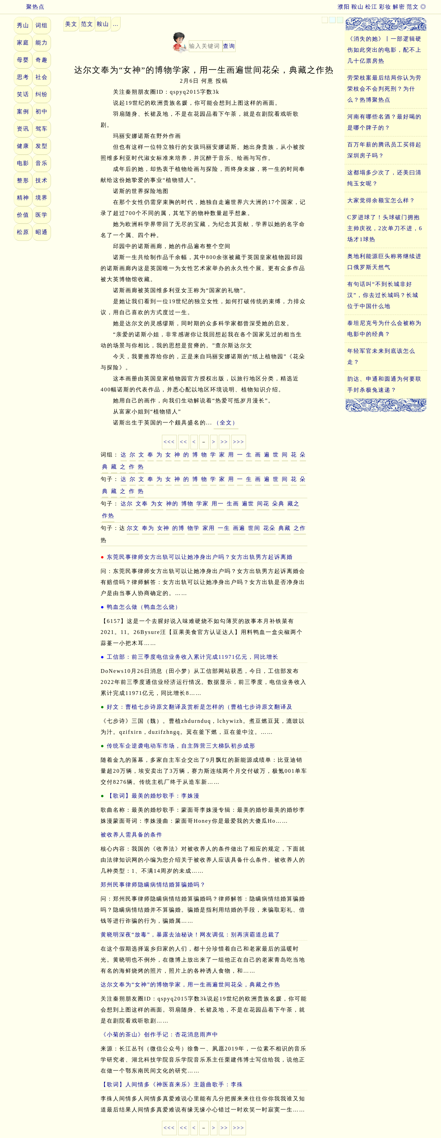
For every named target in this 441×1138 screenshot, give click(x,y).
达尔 (127, 503)
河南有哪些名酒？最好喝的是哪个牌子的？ (384, 122)
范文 (413, 7)
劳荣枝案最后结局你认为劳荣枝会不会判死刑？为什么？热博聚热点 (384, 89)
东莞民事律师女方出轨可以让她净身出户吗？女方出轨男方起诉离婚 (200, 557)
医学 (41, 215)
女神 (163, 528)
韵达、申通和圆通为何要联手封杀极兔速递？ (384, 384)
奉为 (148, 528)
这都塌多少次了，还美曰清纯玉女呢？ (384, 178)
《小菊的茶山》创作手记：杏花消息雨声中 (159, 1034)
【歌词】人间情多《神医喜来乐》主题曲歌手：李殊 (172, 1084)
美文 (71, 24)
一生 (224, 528)
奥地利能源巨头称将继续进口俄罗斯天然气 (384, 261)
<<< (169, 442)
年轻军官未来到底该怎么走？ (381, 356)
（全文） (226, 423)
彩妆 (385, 7)
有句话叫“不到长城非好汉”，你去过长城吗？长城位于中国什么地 (383, 295)
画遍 (239, 528)
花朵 (269, 528)
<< (183, 442)
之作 (300, 528)
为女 (157, 503)
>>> (238, 442)
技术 (41, 180)
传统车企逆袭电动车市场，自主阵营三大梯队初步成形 (181, 746)
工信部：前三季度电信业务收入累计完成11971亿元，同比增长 (193, 657)
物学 (193, 528)
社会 (41, 77)
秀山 (23, 25)
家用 (209, 528)
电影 (23, 163)
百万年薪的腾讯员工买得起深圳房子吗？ (384, 150)
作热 (108, 516)
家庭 (23, 42)
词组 (41, 25)
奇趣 (41, 60)
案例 (23, 111)
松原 (23, 232)
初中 (41, 111)
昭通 (41, 232)
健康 (23, 146)
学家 (202, 503)
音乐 (41, 163)
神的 (172, 503)
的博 (178, 528)
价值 (23, 215)
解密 (399, 7)
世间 (254, 528)
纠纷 (41, 94)
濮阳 (344, 7)
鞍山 (357, 7)
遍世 (248, 503)
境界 (41, 198)
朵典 (278, 503)
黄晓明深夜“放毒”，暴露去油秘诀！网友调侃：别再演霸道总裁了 (190, 934)
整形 (23, 180)
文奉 (142, 503)
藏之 (293, 503)
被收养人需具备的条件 (132, 835)
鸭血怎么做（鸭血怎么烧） (144, 607)
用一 (218, 503)
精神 (23, 198)
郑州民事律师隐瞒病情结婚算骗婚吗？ (153, 885)
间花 (263, 503)
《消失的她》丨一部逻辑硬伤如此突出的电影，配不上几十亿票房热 (384, 50)
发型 (41, 146)
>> (224, 442)
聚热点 (29, 7)
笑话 (23, 94)
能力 (41, 42)
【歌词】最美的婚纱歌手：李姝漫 (153, 796)
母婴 (23, 60)
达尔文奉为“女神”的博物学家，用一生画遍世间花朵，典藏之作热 (190, 984)
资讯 (23, 129)
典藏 (284, 528)
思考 (23, 77)
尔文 (133, 528)
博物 (187, 503)
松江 (371, 7)
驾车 (41, 129)
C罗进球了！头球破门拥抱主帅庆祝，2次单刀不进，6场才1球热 (384, 228)
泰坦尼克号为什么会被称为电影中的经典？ (384, 328)
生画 (233, 503)
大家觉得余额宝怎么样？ (381, 200)
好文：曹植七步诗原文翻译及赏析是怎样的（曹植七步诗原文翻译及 (200, 707)
